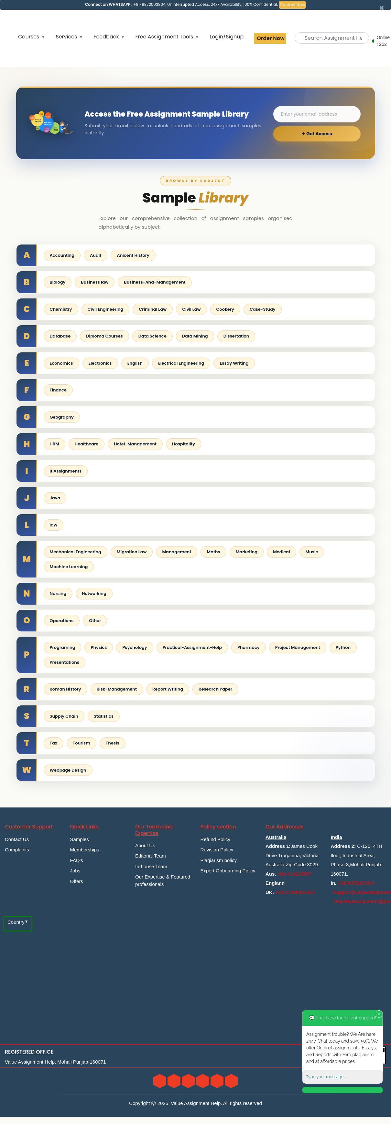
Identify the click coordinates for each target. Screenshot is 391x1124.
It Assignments (66, 471)
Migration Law (132, 552)
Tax (53, 743)
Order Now (269, 38)
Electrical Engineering (181, 363)
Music (312, 552)
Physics (99, 647)
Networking (94, 593)
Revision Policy (217, 849)
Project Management (297, 647)
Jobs (75, 870)
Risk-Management (117, 689)
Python (343, 647)
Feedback (106, 36)
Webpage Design (68, 770)
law (53, 525)
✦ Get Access (316, 133)
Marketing (246, 552)
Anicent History (133, 255)
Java (55, 498)
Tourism (81, 743)
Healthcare (86, 444)
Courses (28, 36)
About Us (145, 845)
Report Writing (167, 689)
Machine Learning (69, 567)
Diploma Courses (104, 336)
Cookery (225, 309)
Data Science (152, 336)
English (135, 363)
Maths (213, 552)
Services (66, 36)
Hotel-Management (135, 444)
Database (60, 336)
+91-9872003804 (356, 883)
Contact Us (17, 839)
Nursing (58, 593)
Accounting (62, 255)
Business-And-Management (154, 282)
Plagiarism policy (219, 860)
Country (16, 922)
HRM (54, 444)
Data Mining (195, 336)
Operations (62, 621)
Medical (281, 552)
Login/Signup (227, 36)
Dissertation (236, 336)
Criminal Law (153, 309)
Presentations (64, 662)
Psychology (134, 647)
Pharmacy (248, 647)
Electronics (100, 363)
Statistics (104, 716)
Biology (58, 282)
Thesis (112, 743)
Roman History (65, 689)
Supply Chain (64, 716)
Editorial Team (150, 856)
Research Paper (215, 689)
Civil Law (191, 309)
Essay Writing (234, 363)
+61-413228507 (294, 874)
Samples (79, 839)
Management (176, 552)
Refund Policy (216, 839)
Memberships (84, 849)
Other (95, 621)
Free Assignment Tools (164, 36)
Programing (62, 647)
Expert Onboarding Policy (228, 870)
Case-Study (263, 309)
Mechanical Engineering (75, 552)
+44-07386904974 (295, 892)
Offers (76, 881)
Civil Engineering (106, 309)
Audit (95, 255)
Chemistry (61, 309)
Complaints (17, 849)
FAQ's (76, 860)
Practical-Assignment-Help (192, 647)
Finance (58, 390)
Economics (61, 363)
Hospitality (183, 444)
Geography (62, 417)
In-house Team (151, 866)
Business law (94, 282)
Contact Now (292, 4)
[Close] (382, 8)
